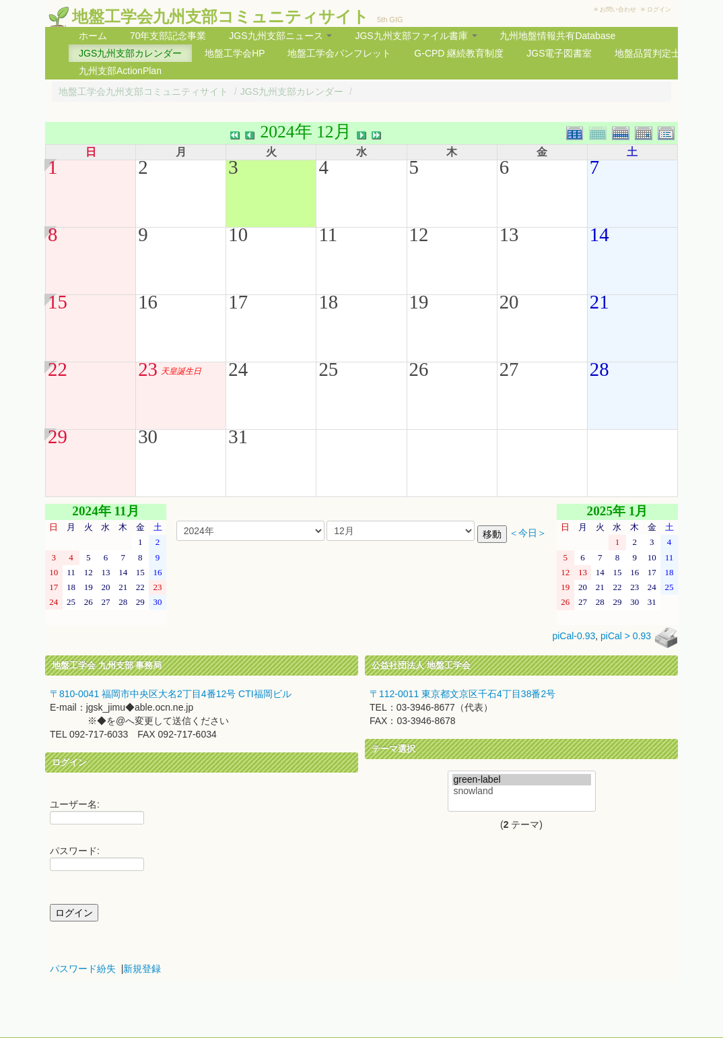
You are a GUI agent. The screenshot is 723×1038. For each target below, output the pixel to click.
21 (599, 302)
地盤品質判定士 (648, 53)
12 (419, 234)
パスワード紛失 (83, 968)
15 (57, 302)
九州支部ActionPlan (120, 70)
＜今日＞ (528, 533)
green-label (521, 779)
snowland (521, 791)
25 (328, 369)
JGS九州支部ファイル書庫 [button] (416, 35)
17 (238, 302)
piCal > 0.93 (625, 636)
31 (238, 436)
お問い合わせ (618, 9)
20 (509, 302)
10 (238, 234)
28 (599, 369)
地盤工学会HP (235, 53)
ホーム (93, 35)
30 (148, 436)
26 (419, 369)
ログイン (659, 9)
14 (599, 234)
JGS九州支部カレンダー (130, 53)
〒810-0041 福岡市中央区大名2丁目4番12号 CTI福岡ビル (170, 693)
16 (148, 302)
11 (327, 234)
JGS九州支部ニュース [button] (280, 35)
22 (57, 369)
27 (509, 369)
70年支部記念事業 (168, 35)
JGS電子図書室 (559, 53)
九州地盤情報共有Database (557, 35)
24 (238, 369)
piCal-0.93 (573, 636)
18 (328, 302)
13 (509, 234)
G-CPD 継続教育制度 (459, 53)
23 (148, 369)
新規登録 (142, 968)
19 (419, 302)
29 (57, 436)
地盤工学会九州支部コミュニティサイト (220, 16)
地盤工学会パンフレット (339, 53)
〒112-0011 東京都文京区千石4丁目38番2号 (462, 693)
